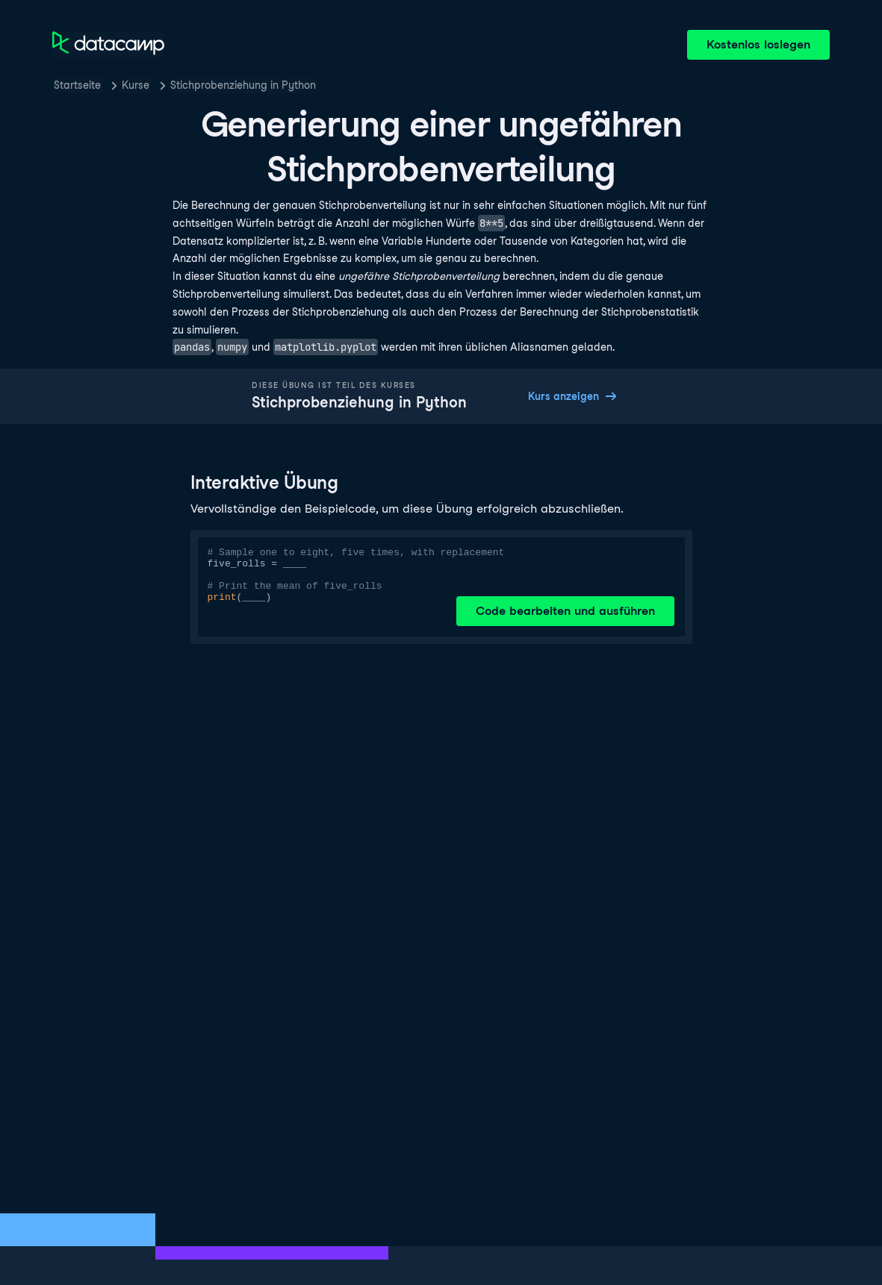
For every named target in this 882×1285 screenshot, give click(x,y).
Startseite (77, 85)
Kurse (135, 85)
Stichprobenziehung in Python (243, 85)
